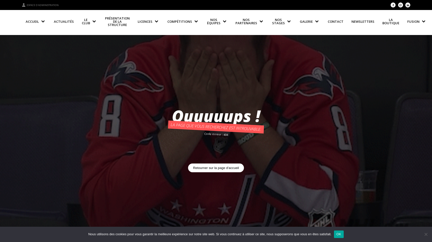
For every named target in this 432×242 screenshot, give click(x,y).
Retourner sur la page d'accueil (216, 168)
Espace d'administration (40, 5)
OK (338, 234)
